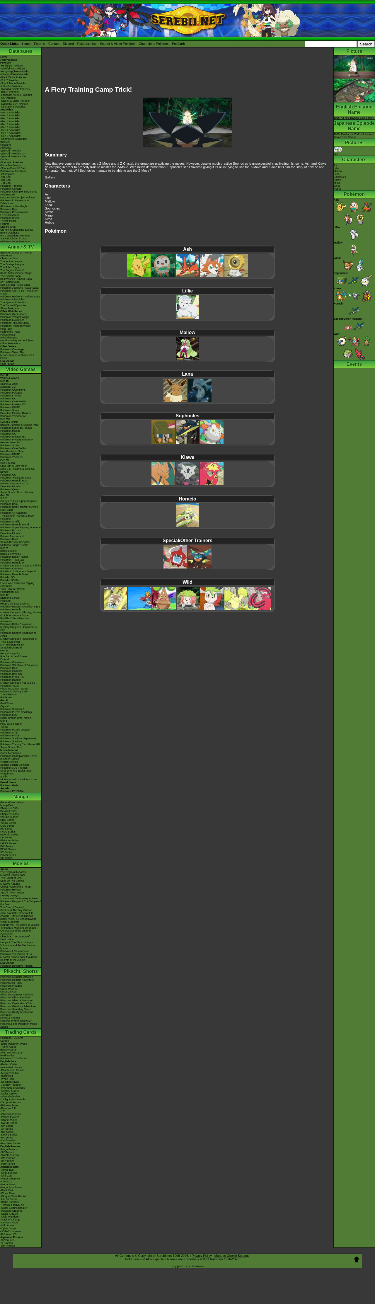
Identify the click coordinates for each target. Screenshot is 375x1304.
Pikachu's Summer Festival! (16, 994)
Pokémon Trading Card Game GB (20, 744)
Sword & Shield (9, 422)
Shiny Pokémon (9, 308)
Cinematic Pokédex (11, 162)
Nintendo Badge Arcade (14, 545)
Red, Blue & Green (11, 723)
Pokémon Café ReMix (13, 401)
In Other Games (9, 758)
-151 (3, 1111)
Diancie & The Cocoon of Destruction (15, 938)
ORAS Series (8, 855)
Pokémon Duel (9, 539)
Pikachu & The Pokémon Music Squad (18, 1025)
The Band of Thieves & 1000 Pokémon (17, 517)
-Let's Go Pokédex (11, 86)
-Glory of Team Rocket (13, 1196)
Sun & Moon (7, 463)
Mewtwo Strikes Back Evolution (18, 957)
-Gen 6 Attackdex (10, 127)
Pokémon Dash (9, 668)
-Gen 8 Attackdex (10, 133)
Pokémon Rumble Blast (14, 574)
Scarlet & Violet (9, 383)
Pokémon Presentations (14, 212)
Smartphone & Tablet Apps (15, 770)
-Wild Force (7, 1225)
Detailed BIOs (8, 811)
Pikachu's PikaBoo (11, 985)
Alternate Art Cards (11, 1052)
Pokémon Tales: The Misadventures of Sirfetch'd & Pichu (17, 355)
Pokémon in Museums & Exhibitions (14, 202)
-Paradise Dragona (11, 1210)
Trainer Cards (8, 1046)
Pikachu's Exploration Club (16, 1003)
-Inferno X (6, 1181)
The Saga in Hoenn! (12, 270)
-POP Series (7, 1163)
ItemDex (5, 141)
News (3, 56)
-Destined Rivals (10, 1081)
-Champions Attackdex (13, 138)
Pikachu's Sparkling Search (16, 1009)
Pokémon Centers (10, 188)
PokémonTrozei (9, 685)
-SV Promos (7, 1152)
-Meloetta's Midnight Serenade (18, 927)
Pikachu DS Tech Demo (14, 688)
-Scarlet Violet (8, 1120)
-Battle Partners (9, 1202)
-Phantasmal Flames (12, 1070)
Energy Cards (8, 1049)
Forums (39, 43)
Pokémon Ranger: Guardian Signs (20, 606)
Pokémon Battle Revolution (16, 624)
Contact (53, 43)
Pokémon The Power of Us (16, 954)
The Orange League (12, 264)
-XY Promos (7, 1161)
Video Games (20, 369)
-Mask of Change (10, 1219)
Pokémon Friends (10, 395)
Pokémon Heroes (10, 889)
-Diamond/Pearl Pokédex (15, 74)
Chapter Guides (9, 814)
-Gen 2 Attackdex (10, 115)
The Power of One (11, 877)
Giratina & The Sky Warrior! (16, 910)
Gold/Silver (6, 703)
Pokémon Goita (9, 785)
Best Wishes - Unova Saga (16, 279)
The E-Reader (8, 694)
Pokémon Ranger (10, 679)
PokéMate (6, 697)
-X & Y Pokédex (9, 80)
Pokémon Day (8, 209)
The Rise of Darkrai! (12, 907)
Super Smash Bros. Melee (15, 717)
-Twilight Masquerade (12, 1099)
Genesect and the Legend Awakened (15, 932)
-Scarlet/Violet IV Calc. (13, 168)
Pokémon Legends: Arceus (16, 427)
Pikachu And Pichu (11, 982)
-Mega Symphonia (11, 1187)
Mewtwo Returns (10, 883)
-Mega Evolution (9, 1073)
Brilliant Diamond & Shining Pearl (19, 424)
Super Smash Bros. (11, 747)
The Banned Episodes (13, 305)
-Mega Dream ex (10, 1178)
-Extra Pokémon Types (13, 1043)
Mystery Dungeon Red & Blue (17, 682)
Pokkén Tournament (12, 536)
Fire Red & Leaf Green (13, 656)
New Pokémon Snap (12, 451)
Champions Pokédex (154, 43)
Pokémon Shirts (9, 218)
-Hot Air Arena (8, 1199)
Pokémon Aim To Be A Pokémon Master (19, 292)
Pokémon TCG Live (11, 457)
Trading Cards (21, 1032)
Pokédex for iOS (10, 591)
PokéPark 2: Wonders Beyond (17, 571)
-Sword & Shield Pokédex (15, 89)
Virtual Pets (7, 773)
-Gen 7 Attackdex (10, 130)
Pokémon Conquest (11, 568)
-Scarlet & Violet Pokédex (15, 100)
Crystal (4, 706)
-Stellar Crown (8, 1093)
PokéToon (6, 328)
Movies (21, 863)
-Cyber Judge (8, 1228)
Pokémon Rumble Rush (14, 480)
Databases (21, 51)
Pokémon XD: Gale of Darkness (19, 665)
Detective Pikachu (10, 486)
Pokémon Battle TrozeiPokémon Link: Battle (19, 508)
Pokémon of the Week (13, 171)
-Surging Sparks (9, 1090)
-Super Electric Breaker (14, 1207)
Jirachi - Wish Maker (12, 892)
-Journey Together (10, 1084)
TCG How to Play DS (12, 589)
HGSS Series (8, 843)
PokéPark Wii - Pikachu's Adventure (15, 620)
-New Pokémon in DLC (13, 238)
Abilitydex (6, 147)
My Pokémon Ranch (12, 644)
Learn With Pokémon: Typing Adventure (17, 585)
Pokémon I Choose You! (14, 951)
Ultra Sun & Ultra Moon (14, 465)
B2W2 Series (8, 849)
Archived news (9, 59)
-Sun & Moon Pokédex (13, 83)
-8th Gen (5, 179)
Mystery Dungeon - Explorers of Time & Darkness (19, 640)
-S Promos (6, 1243)
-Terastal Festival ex (12, 1204)
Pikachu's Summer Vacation (16, 977)
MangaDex (6, 805)
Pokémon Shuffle (10, 521)
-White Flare (7, 1078)
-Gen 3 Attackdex (10, 118)
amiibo (4, 776)
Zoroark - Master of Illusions (16, 916)
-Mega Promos (9, 1149)
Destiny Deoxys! (9, 895)
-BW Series (7, 1131)
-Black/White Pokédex (13, 77)
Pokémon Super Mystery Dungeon (20, 527)
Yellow (4, 726)
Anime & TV (21, 246)
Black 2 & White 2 (10, 553)
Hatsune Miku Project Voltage (17, 197)
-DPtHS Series (9, 1134)
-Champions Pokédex (12, 106)
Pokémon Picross (10, 530)
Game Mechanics (10, 165)
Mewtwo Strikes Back (12, 875)
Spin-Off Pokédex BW (13, 156)
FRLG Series (8, 831)
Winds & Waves (9, 378)
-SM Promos (7, 1158)
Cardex (4, 159)
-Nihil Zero (6, 1175)
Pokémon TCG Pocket (13, 416)
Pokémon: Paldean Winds (15, 325)
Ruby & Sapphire (10, 653)
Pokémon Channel (11, 671)
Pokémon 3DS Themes (14, 767)
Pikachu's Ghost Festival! (15, 997)
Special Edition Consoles (15, 764)
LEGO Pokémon (10, 215)
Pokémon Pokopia (11, 392)
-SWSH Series (8, 1122)
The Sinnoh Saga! (10, 276)
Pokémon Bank (9, 504)
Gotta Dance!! (8, 991)
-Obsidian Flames (10, 1114)
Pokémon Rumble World (14, 524)
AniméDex (6, 255)
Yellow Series (8, 822)
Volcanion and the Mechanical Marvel (17, 947)
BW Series (6, 846)
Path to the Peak (10, 331)
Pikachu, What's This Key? (16, 1020)
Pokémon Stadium (11, 741)
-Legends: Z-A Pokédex (14, 103)
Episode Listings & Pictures (16, 252)
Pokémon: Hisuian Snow (14, 322)
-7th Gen (5, 182)
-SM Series (6, 1125)
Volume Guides (9, 817)
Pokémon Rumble (10, 609)
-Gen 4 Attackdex (10, 121)
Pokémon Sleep (9, 410)
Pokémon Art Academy (13, 512)
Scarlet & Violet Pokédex (117, 43)
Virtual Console (9, 761)
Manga (20, 796)
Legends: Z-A (8, 386)
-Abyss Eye (7, 1169)
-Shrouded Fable (10, 1096)
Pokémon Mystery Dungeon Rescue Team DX (16, 441)
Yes (338, 153)
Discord (68, 43)
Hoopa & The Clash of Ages (16, 942)
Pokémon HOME (10, 430)
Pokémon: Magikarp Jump (15, 477)
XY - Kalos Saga (10, 281)
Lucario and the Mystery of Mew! (19, 898)
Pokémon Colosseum (12, 662)
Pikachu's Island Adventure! (16, 1000)
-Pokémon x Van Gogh (13, 206)
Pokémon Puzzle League (15, 729)
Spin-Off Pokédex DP (12, 153)
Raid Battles (7, 1055)
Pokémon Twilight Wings (14, 317)
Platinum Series (9, 840)
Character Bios (9, 258)
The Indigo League (11, 261)
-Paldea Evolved (10, 1117)
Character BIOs (9, 808)
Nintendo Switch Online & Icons (18, 779)
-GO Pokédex (8, 97)
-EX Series (6, 1137)
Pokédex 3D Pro (10, 580)
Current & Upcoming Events (16, 229)
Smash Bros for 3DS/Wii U (15, 542)
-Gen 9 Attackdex (10, 136)
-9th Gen (5, 177)
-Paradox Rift (8, 1108)
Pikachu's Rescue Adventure (17, 979)
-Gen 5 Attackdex (10, 124)
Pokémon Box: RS (11, 674)
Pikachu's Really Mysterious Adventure (16, 1014)
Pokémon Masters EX (13, 404)
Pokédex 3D (7, 577)
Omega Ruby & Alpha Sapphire (18, 501)
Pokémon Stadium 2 (12, 709)
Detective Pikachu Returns (15, 413)
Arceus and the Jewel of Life (16, 913)
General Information (12, 802)
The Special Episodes (13, 302)
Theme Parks (8, 220)
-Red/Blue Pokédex (11, 65)
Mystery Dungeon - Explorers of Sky (19, 628)
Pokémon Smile (9, 445)
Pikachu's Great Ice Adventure (18, 1006)
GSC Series (7, 825)
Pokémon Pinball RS (12, 676)
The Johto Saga (9, 267)
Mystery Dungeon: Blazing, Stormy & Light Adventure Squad (20, 614)
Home (26, 43)
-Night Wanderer (10, 1216)
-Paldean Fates (9, 1105)
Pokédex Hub (87, 43)
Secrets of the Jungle (12, 960)
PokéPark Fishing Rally (14, 691)
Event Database (9, 232)
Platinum (5, 600)
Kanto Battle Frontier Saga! (16, 273)
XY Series (6, 852)
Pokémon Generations (13, 314)
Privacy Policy (202, 1255)
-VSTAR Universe (10, 1231)
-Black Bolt (6, 1076)
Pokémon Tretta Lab (12, 559)
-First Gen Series (10, 1143)
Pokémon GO (8, 398)
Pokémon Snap (9, 732)
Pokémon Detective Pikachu (16, 965)
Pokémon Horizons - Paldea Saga (20, 296)
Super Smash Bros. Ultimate (17, 492)
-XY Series (6, 1128)
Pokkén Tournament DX (14, 483)
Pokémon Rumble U (12, 562)
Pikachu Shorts (21, 971)
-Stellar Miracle (9, 1213)
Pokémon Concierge (12, 349)
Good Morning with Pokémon (17, 340)
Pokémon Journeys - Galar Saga (19, 287)
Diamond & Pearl (10, 597)
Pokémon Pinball (10, 735)
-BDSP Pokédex (9, 92)
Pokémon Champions (12, 389)
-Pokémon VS (8, 1234)
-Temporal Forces (10, 1102)
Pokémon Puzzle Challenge (16, 712)
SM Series (6, 858)
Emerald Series (9, 834)
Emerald (5, 659)
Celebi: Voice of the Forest (15, 886)
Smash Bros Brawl (11, 647)
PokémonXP (7, 194)
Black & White (8, 550)
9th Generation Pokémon (15, 235)
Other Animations (10, 343)
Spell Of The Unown (12, 880)
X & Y (3, 498)
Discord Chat (8, 226)
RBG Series (7, 819)
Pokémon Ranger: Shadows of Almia (18, 634)
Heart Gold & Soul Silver (14, 603)
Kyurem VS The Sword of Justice (19, 924)
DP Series (6, 837)
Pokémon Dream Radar (14, 556)
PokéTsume (7, 363)
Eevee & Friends (10, 1018)
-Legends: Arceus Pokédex (16, 94)
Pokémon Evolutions (12, 320)
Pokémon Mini (8, 715)
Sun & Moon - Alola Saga (15, 284)
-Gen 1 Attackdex (10, 112)
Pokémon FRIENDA (12, 791)
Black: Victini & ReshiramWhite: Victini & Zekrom (18, 920)
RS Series (6, 828)
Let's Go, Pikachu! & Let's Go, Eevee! (17, 470)
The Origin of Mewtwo (13, 872)
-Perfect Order (8, 1064)
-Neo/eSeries (8, 1140)
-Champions (7, 174)
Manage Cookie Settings (232, 1255)
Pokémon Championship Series (18, 191)
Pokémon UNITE (10, 407)
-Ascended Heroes (11, 1067)
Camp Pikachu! (9, 988)
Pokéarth (178, 43)
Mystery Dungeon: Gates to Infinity (20, 565)
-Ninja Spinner (8, 1172)
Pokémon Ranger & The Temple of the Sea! (20, 903)
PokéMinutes (8, 334)
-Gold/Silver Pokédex (12, 68)
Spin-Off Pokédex (10, 150)
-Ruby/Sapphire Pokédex (15, 71)
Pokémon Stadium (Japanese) (18, 738)
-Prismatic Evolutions (12, 1087)
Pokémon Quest (9, 489)
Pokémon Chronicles (12, 299)
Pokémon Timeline (11, 185)
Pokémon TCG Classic (13, 1058)
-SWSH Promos (9, 1155)
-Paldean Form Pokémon (15, 241)
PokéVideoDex (9, 337)
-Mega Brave (8, 1184)
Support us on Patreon (187, 1266)
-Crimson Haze (9, 1222)
